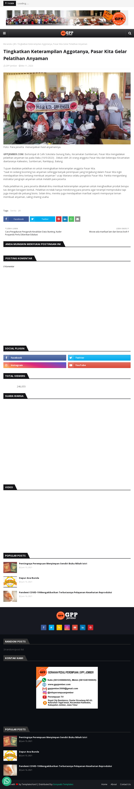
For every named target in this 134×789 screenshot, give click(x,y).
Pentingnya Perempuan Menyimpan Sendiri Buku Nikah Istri (53, 563)
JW (14, 44)
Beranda (7, 44)
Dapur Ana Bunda (29, 577)
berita (13, 210)
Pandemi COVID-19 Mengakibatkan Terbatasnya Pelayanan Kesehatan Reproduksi (65, 592)
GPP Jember (11, 65)
